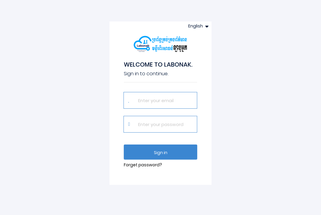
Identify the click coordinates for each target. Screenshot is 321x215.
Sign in (160, 153)
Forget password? (143, 165)
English (196, 26)
